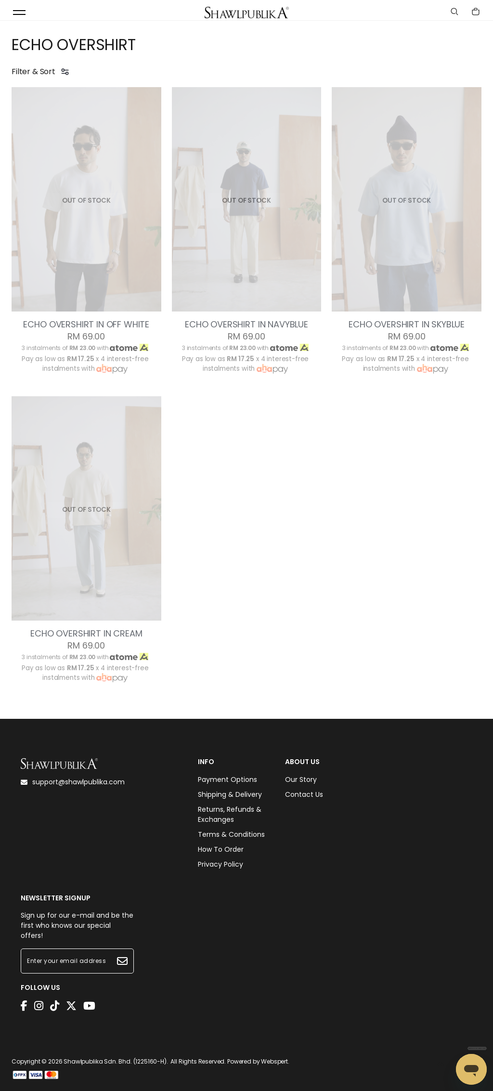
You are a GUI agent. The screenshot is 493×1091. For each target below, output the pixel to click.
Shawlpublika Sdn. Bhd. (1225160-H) (115, 1061)
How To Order (221, 849)
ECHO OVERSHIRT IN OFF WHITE (86, 324)
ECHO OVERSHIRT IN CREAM (86, 633)
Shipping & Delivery (230, 794)
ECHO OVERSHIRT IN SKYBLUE (407, 324)
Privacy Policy (220, 864)
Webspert (274, 1061)
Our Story (301, 779)
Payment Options (227, 779)
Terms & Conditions (231, 834)
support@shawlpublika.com (73, 782)
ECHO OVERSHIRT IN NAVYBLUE (246, 324)
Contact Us (304, 794)
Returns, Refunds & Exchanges (229, 814)
